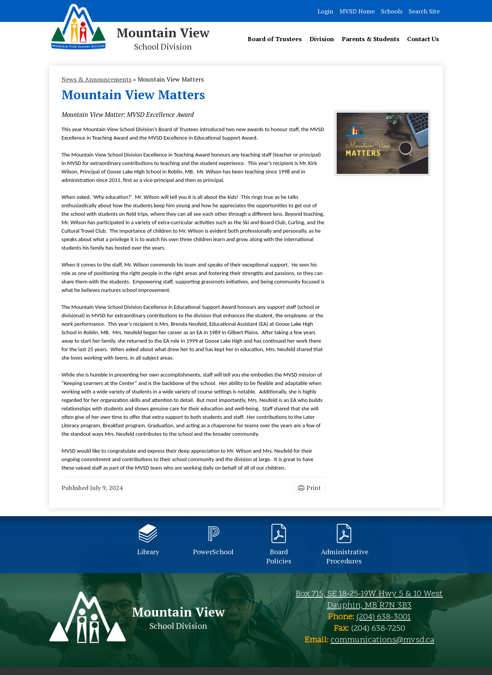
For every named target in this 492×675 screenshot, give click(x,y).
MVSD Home (357, 11)
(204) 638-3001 (383, 617)
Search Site (424, 11)
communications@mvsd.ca (382, 640)
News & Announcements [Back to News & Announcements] (96, 79)
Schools (391, 11)
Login (325, 11)
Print (313, 487)
